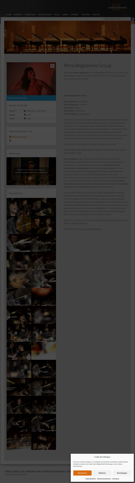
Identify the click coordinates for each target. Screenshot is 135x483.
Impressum (115, 478)
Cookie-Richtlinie (90, 478)
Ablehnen (102, 473)
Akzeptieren (82, 473)
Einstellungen (122, 473)
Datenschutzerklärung (104, 478)
